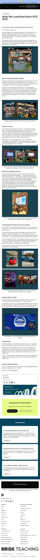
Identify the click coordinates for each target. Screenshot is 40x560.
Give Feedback (4, 533)
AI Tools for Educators (5, 531)
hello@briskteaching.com (6, 498)
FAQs (2, 519)
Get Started (8, 392)
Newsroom (3, 515)
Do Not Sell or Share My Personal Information (26, 556)
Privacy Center (4, 517)
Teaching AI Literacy (24, 525)
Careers (3, 525)
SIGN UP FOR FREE (12, 411)
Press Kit (22, 512)
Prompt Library (23, 523)
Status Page (3, 523)
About (2, 506)
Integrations (3, 510)
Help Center (3, 521)
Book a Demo (22, 6)
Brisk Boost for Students (6, 541)
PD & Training (23, 506)
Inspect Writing (4, 535)
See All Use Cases (24, 543)
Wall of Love (23, 519)
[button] (37, 6)
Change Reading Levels (6, 537)
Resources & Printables (25, 508)
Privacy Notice (13, 556)
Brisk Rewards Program (25, 521)
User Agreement (4, 556)
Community (22, 515)
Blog (21, 517)
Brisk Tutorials (23, 510)
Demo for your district (26, 411)
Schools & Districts (24, 541)
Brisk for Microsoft (5, 543)
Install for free (31, 6)
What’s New (3, 512)
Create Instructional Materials (7, 539)
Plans (2, 508)
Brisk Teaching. (14, 370)
